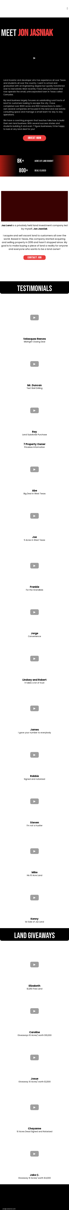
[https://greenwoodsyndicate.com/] (17, 3)
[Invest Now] (34, 127)
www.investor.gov (30, 1199)
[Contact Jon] (34, 220)
